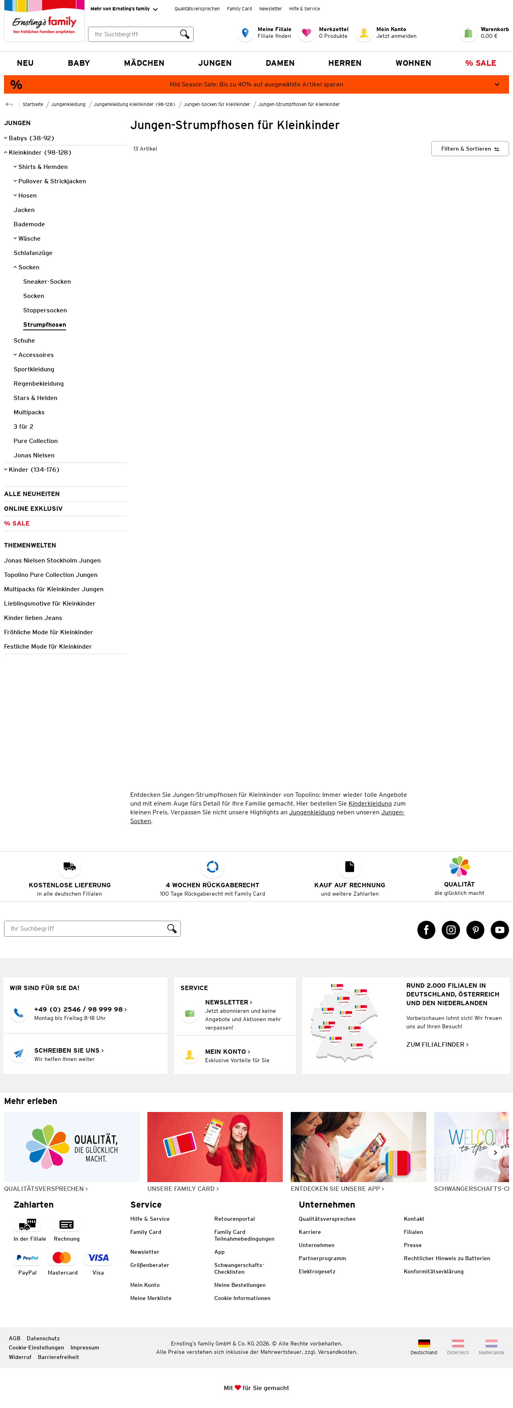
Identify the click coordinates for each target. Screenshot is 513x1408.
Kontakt (414, 1219)
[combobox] (140, 34)
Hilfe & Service (304, 9)
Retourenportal (234, 1219)
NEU (25, 63)
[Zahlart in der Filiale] (30, 1229)
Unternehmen (317, 1245)
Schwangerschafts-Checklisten (239, 1268)
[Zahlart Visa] (98, 1263)
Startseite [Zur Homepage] (33, 104)
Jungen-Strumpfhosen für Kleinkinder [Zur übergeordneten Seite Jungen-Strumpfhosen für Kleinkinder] (299, 104)
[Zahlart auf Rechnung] (66, 1229)
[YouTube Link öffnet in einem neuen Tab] (500, 930)
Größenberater (149, 1265)
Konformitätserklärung (434, 1271)
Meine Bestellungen (240, 1285)
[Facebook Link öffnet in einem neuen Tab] (426, 930)
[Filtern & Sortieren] (470, 148)
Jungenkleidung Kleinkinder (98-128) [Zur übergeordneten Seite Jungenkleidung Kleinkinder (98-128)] (135, 104)
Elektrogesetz (317, 1271)
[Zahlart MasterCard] (63, 1263)
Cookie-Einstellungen (36, 1347)
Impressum (84, 1347)
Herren (345, 63)
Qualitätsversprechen (197, 9)
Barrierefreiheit (58, 1357)
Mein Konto (145, 1285)
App (219, 1252)
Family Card (239, 9)
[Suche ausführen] (185, 34)
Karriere (310, 1232)
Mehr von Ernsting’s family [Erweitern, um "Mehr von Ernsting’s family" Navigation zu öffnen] (124, 9)
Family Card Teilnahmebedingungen (244, 1235)
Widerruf (20, 1357)
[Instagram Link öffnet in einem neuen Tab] (451, 930)
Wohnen (413, 63)
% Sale (480, 63)
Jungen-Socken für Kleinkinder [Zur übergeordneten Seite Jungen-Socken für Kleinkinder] (217, 104)
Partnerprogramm (322, 1258)
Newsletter (270, 9)
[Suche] (84, 928)
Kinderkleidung (370, 803)
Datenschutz (43, 1338)
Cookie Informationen (242, 1298)
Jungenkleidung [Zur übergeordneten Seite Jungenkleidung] (68, 104)
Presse (413, 1245)
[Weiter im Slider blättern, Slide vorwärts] (495, 1153)
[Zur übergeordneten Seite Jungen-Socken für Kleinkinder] (9, 103)
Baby (79, 63)
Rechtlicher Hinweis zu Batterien (447, 1258)
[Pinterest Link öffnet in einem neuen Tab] (475, 930)
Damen (280, 63)
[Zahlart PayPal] (27, 1263)
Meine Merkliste (151, 1298)
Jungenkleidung (312, 812)
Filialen (413, 1232)
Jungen (215, 63)
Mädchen (144, 63)
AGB (14, 1338)
